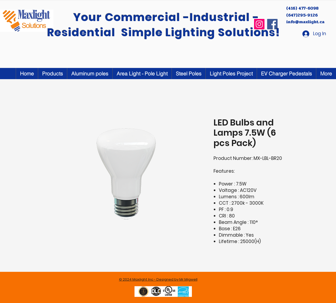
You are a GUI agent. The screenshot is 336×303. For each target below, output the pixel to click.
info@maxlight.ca (305, 21)
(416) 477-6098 (303, 8)
